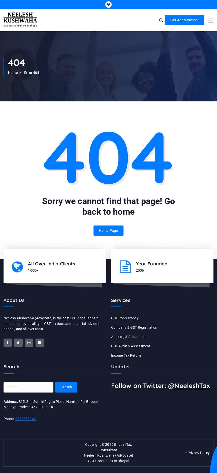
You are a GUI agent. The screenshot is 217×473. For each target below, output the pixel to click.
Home (13, 73)
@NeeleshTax (189, 385)
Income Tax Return (126, 355)
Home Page (108, 235)
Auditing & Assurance (128, 337)
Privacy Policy (199, 453)
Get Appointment (184, 20)
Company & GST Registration (134, 327)
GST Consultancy (125, 318)
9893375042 (25, 419)
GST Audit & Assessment (130, 346)
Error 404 (31, 73)
